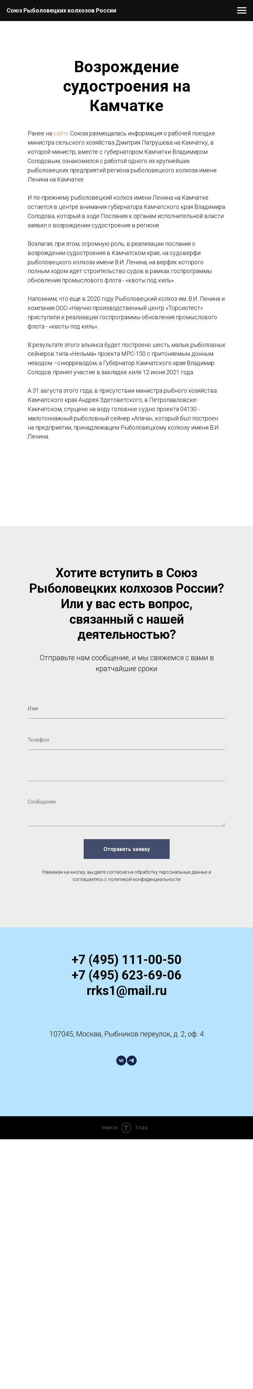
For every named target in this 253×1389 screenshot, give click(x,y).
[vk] (121, 1060)
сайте (61, 133)
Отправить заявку (127, 849)
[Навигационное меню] (241, 10)
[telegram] (132, 1060)
